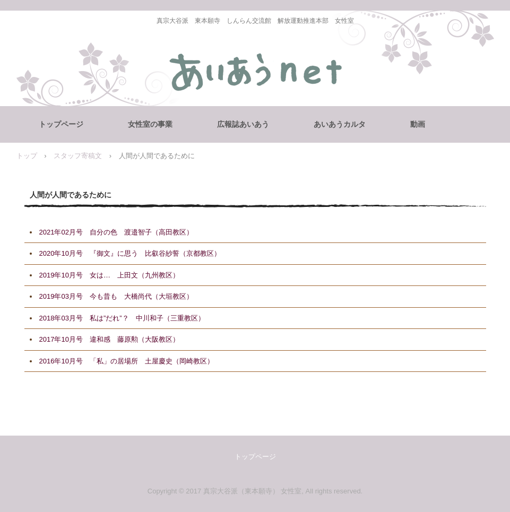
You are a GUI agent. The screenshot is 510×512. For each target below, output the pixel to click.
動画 (417, 124)
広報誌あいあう (243, 124)
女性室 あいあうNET (255, 74)
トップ (26, 156)
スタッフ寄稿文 (78, 156)
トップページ (61, 124)
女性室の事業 (150, 124)
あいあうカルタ (340, 124)
